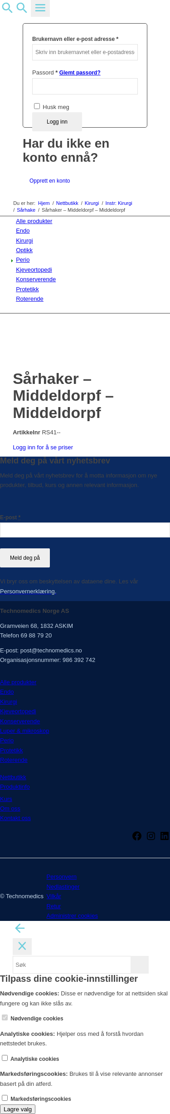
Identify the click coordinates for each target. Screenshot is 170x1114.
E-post (10, 517)
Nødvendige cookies (32, 1018)
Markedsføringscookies (36, 1099)
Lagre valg (18, 1109)
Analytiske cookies (30, 1059)
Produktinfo (15, 786)
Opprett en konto (49, 181)
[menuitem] (86, 221)
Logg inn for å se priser (43, 447)
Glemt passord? (80, 73)
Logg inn (57, 122)
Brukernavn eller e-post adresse (75, 38)
